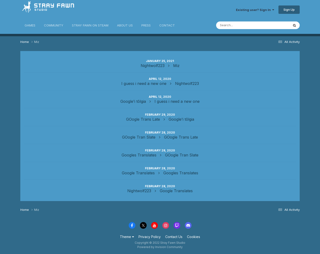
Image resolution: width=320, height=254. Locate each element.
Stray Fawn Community (48, 10)
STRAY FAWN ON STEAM (90, 25)
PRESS (146, 25)
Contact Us (173, 237)
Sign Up (289, 9)
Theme (127, 237)
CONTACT (167, 25)
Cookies (193, 237)
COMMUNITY (53, 25)
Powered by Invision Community (160, 247)
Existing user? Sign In (255, 10)
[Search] (237, 25)
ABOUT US (125, 25)
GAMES (30, 25)
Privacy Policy (150, 237)
